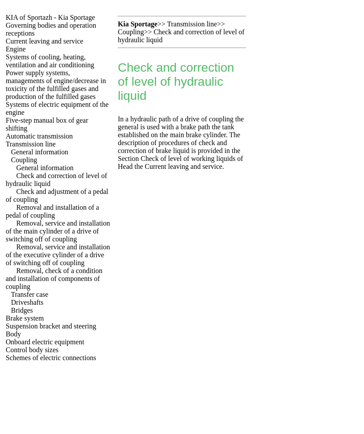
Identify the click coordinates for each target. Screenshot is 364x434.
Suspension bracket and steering (51, 326)
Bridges (22, 310)
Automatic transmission (39, 136)
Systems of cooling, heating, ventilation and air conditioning (50, 61)
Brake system (25, 318)
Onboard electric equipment (45, 342)
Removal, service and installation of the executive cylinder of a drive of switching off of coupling (58, 254)
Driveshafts (27, 302)
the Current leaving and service (178, 166)
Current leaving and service (44, 41)
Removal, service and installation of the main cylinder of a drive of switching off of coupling (58, 231)
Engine (15, 49)
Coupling (24, 160)
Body (13, 334)
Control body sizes (32, 350)
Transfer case (29, 294)
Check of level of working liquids (188, 158)
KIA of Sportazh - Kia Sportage (50, 17)
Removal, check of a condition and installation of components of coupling (54, 278)
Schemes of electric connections (51, 357)
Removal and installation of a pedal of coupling (52, 211)
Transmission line (31, 144)
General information (39, 152)
